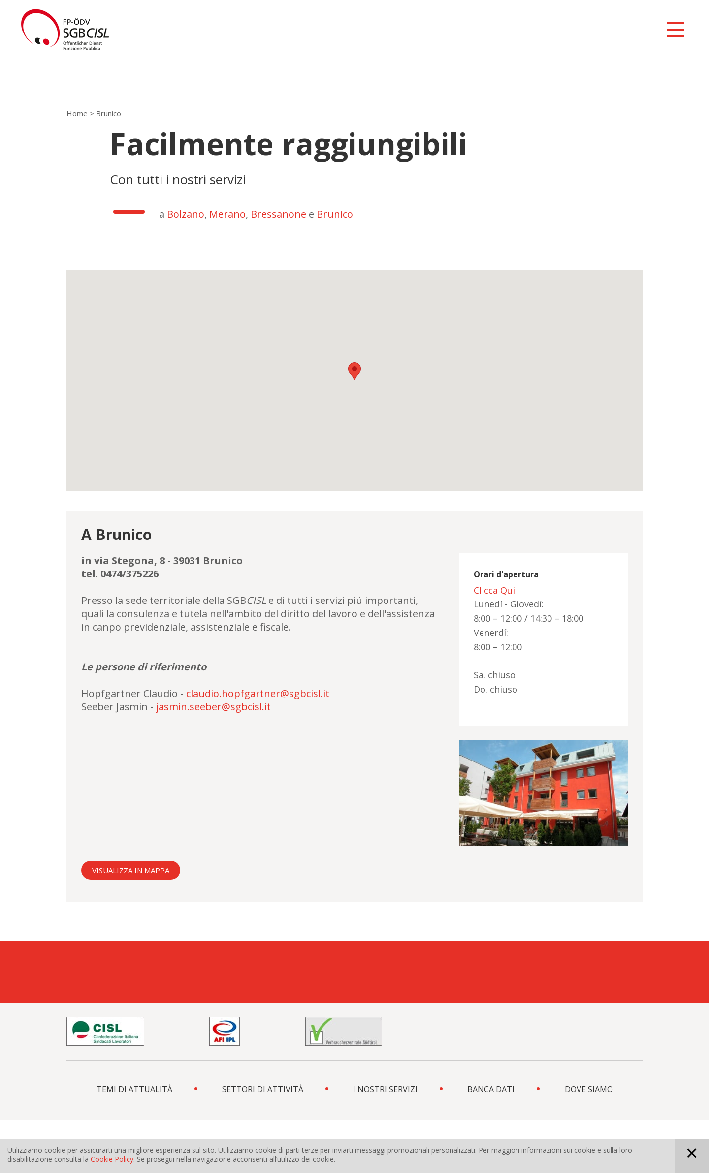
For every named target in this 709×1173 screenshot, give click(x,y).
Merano (227, 214)
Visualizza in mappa (130, 870)
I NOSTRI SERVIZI (385, 1089)
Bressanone (280, 214)
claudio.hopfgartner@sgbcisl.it (257, 693)
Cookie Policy (112, 1159)
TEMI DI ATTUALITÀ (134, 1089)
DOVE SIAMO (589, 1089)
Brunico (335, 214)
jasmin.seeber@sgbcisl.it (213, 706)
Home (77, 113)
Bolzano (185, 214)
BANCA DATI (491, 1089)
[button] (354, 371)
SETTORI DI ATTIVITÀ (262, 1089)
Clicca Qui (494, 590)
